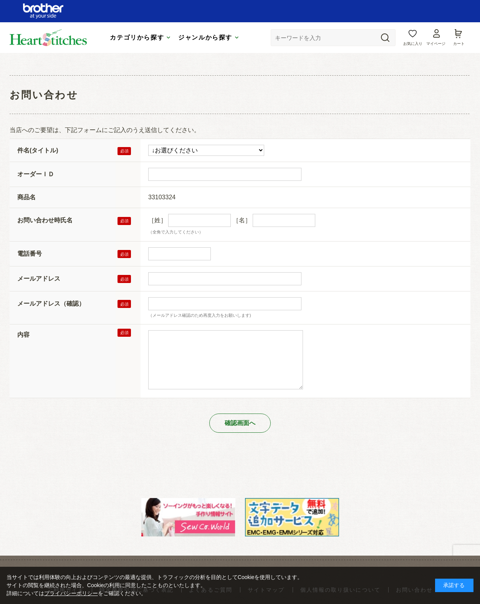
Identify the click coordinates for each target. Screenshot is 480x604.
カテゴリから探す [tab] (137, 37)
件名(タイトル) (37, 150)
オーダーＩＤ (35, 174)
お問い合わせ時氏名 (45, 220)
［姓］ (157, 220)
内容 (23, 334)
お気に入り (412, 43)
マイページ (435, 43)
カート (459, 43)
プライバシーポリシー (71, 593)
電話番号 (29, 253)
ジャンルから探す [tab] (205, 37)
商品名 (26, 197)
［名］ (242, 220)
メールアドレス (38, 278)
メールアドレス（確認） (51, 303)
